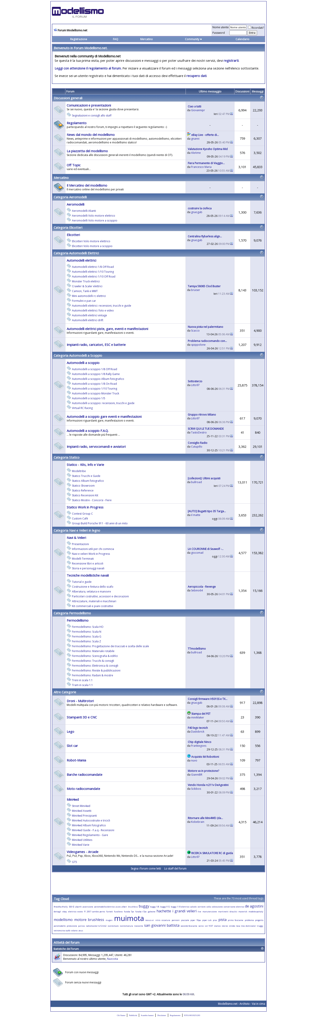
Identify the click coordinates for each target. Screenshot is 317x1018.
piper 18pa (195, 920)
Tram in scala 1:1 (82, 685)
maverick (242, 911)
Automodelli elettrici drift (87, 320)
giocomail (197, 553)
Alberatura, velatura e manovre (91, 591)
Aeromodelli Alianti (84, 211)
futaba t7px (141, 911)
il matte (195, 515)
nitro (157, 920)
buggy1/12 (165, 906)
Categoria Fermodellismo (72, 613)
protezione (72, 925)
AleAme (196, 153)
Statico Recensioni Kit (85, 495)
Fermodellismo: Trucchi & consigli (93, 661)
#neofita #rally (61, 906)
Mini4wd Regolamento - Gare (90, 835)
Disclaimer (161, 1015)
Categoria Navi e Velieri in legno (77, 530)
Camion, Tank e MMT (85, 291)
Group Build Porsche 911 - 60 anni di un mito (100, 523)
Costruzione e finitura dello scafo (92, 587)
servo (201, 925)
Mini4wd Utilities (82, 840)
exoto (80, 911)
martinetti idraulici (227, 911)
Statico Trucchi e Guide (86, 476)
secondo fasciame (189, 925)
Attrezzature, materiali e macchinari (94, 601)
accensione (88, 906)
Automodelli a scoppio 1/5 (88, 398)
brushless (133, 906)
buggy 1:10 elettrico (180, 906)
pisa (215, 920)
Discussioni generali (68, 98)
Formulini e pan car (84, 301)
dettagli (57, 911)
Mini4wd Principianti (84, 815)
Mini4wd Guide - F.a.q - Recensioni (93, 830)
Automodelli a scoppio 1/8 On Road (94, 384)
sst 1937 (209, 925)
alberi (124, 906)
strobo (232, 925)
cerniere (202, 906)
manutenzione (210, 911)
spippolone (198, 345)
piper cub (207, 920)
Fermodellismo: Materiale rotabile (93, 651)
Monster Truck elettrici (86, 281)
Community (193, 39)
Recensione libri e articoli (87, 563)
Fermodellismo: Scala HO (87, 627)
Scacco (195, 330)
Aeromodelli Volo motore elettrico (93, 215)
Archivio (245, 1004)
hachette (164, 911)
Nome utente (220, 27)
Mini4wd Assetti (81, 811)
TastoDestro (199, 432)
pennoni (176, 920)
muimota (129, 918)
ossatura (166, 920)
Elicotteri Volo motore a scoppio (92, 246)
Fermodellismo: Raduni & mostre (92, 675)
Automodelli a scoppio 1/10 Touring (94, 388)
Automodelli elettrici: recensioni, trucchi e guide (101, 305)
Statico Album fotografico (88, 481)
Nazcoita (112, 959)
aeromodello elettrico (104, 906)
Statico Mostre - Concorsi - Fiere (92, 500)
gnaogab (196, 212)
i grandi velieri (184, 911)
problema (249, 920)
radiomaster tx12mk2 (96, 925)
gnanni (195, 139)
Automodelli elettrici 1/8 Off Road (93, 267)
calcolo (193, 906)
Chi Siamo (121, 1015)
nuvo (194, 760)
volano (74, 930)
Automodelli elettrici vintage (89, 315)
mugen (109, 920)
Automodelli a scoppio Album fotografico (98, 379)
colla (208, 906)
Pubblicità (133, 1015)
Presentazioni (80, 544)
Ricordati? (256, 28)
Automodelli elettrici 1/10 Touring (93, 272)
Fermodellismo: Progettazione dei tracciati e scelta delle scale (110, 646)
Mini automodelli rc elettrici (89, 296)
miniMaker (197, 717)
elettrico (72, 911)
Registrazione (78, 39)
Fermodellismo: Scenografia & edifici (95, 656)
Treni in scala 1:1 (82, 680)
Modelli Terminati (83, 559)
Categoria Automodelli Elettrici (76, 253)
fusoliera (118, 911)
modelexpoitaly (256, 911)
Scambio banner (147, 1015)
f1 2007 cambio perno (94, 911)
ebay (65, 911)
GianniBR (196, 774)
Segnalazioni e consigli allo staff (91, 115)
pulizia (81, 925)
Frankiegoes (198, 746)
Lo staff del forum (175, 868)
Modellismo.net (227, 1004)
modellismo (63, 919)
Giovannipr (198, 110)
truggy (260, 925)
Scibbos (196, 789)
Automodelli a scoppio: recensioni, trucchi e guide (103, 403)
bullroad (196, 482)
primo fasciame (235, 920)
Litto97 (195, 385)
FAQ (115, 39)
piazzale (185, 920)
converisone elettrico (234, 906)
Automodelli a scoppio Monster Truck (95, 393)
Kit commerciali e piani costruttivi (92, 606)
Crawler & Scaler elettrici (87, 286)
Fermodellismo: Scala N (86, 632)
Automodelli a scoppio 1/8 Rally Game (96, 374)
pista (222, 919)
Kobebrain (197, 822)
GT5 (74, 862)
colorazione (217, 906)
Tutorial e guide (82, 582)
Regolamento (175, 1015)
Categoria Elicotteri (68, 227)
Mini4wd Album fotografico (89, 825)
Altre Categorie (65, 692)
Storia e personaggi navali (88, 568)
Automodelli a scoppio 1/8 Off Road (94, 369)
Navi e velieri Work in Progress (91, 554)
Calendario (242, 39)
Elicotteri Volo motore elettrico (91, 241)
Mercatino (146, 39)
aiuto (118, 906)
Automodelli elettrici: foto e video (93, 310)
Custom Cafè (80, 518)
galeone (151, 911)
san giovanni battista (161, 925)
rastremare (113, 925)
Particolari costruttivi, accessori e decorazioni (100, 596)
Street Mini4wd (81, 806)
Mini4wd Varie (80, 845)
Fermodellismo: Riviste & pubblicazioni (96, 670)
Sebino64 (197, 590)
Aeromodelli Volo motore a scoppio (94, 220)
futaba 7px (129, 911)
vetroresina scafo (62, 930)
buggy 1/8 (154, 906)
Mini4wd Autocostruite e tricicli (91, 820)
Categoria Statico (66, 457)
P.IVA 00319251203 (192, 1015)
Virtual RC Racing (82, 408)
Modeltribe (79, 471)
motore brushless (89, 919)
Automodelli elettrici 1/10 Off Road (93, 276)
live (199, 911)
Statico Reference (83, 490)
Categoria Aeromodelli (70, 197)
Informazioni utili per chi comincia (93, 549)
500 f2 (71, 906)
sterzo (225, 925)
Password (218, 33)
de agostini (254, 906)
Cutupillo (196, 446)
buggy (144, 906)
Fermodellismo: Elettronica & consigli (95, 665)
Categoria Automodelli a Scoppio (78, 355)
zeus (80, 930)
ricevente (138, 925)
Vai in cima (258, 1004)
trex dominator (248, 925)
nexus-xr (149, 920)
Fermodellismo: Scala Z (86, 641)
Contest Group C (82, 514)
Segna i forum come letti (146, 868)
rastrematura (126, 925)
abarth (78, 906)
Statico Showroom (83, 485)
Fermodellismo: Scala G (86, 636)
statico (217, 925)
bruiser (195, 290)
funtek (109, 911)
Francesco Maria (201, 167)
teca (238, 925)
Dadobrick (197, 731)
